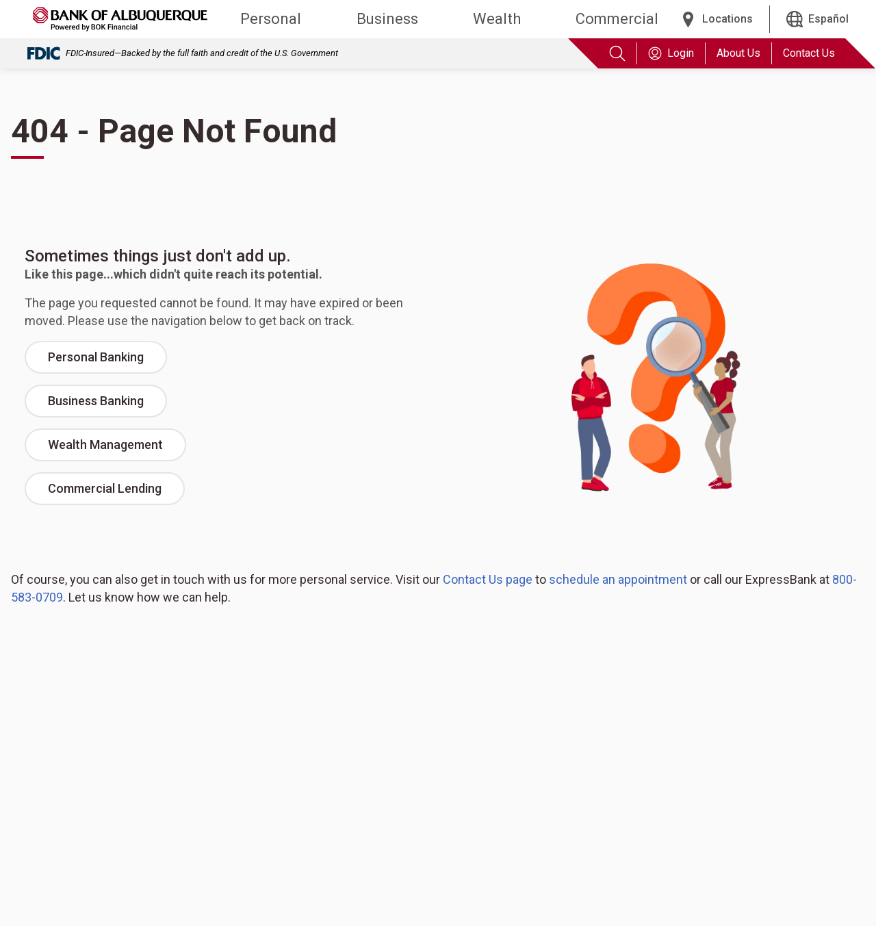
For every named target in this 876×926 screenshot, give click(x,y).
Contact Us (809, 53)
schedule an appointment (618, 579)
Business (387, 18)
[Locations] (716, 19)
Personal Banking (96, 357)
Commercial (617, 18)
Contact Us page (487, 579)
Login (671, 53)
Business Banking (96, 401)
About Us (738, 53)
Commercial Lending (105, 488)
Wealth (497, 18)
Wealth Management (105, 444)
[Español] (817, 19)
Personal (270, 18)
